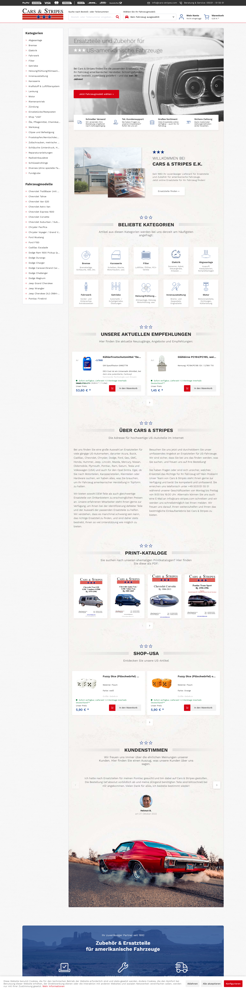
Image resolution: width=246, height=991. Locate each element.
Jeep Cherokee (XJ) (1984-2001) (44, 293)
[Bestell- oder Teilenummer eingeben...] (94, 17)
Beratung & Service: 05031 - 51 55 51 (202, 2)
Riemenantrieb (37, 101)
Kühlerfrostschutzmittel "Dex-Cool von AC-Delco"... (122, 356)
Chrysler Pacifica (38, 227)
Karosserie (34, 81)
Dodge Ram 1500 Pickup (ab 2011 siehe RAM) (44, 252)
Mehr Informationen (54, 986)
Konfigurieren (233, 983)
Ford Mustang (36, 237)
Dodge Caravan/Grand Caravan (44, 268)
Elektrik (33, 50)
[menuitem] (190, 17)
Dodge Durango (37, 257)
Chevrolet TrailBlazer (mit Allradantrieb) (44, 191)
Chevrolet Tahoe (37, 196)
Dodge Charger (37, 263)
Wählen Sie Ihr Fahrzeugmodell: (139, 12)
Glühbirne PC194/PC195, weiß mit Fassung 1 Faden (197, 356)
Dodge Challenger (38, 273)
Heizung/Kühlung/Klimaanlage (44, 71)
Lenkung (33, 91)
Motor (32, 96)
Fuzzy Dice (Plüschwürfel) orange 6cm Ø (197, 676)
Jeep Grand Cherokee (41, 283)
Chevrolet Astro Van (39, 206)
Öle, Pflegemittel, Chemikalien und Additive (44, 122)
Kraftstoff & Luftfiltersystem (44, 86)
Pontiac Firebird (38, 298)
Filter (32, 60)
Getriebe (33, 66)
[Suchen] (117, 17)
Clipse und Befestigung (41, 132)
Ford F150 (34, 242)
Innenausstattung (38, 76)
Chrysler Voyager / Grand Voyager (44, 232)
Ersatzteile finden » (168, 191)
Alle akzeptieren (212, 983)
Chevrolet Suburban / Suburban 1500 (44, 222)
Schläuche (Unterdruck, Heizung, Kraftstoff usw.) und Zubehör (44, 147)
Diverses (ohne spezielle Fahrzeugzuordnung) (44, 168)
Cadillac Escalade (38, 247)
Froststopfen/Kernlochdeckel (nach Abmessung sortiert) (44, 137)
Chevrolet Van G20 (39, 201)
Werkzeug (34, 127)
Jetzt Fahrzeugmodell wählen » (96, 94)
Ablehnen (192, 983)
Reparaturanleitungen (41, 152)
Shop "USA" (35, 117)
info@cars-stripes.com (162, 2)
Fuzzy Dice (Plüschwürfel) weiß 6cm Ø (122, 676)
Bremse (33, 45)
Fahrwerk (34, 55)
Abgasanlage (35, 40)
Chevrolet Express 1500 (41, 211)
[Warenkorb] (214, 17)
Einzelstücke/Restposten (42, 112)
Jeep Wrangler (36, 288)
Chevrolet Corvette (39, 217)
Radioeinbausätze (38, 157)
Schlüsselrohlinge (38, 163)
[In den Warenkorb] (125, 388)
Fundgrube (34, 173)
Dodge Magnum (37, 278)
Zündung (33, 106)
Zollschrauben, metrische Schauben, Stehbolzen (44, 142)
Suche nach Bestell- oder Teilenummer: (88, 12)
